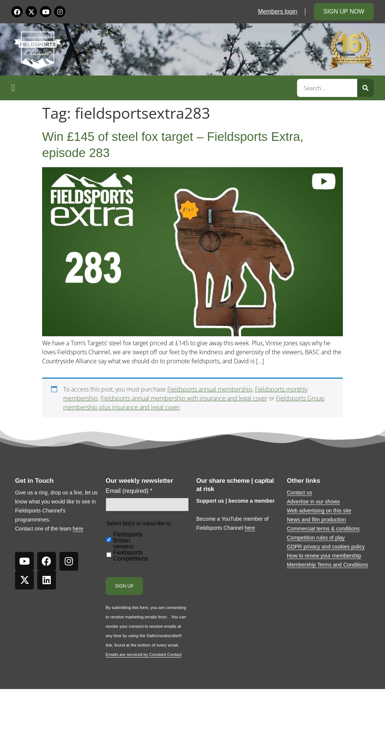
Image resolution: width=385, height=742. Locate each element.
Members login (277, 11)
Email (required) (129, 491)
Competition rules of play (316, 538)
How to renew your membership (324, 556)
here (78, 529)
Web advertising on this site (319, 511)
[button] (153, 88)
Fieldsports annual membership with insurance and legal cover (183, 398)
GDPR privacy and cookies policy (326, 547)
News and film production (316, 520)
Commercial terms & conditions (323, 529)
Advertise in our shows (313, 502)
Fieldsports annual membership (209, 389)
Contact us (299, 493)
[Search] (365, 88)
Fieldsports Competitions (130, 556)
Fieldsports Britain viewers (127, 541)
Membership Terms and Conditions (327, 565)
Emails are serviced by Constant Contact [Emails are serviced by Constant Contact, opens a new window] (144, 654)
